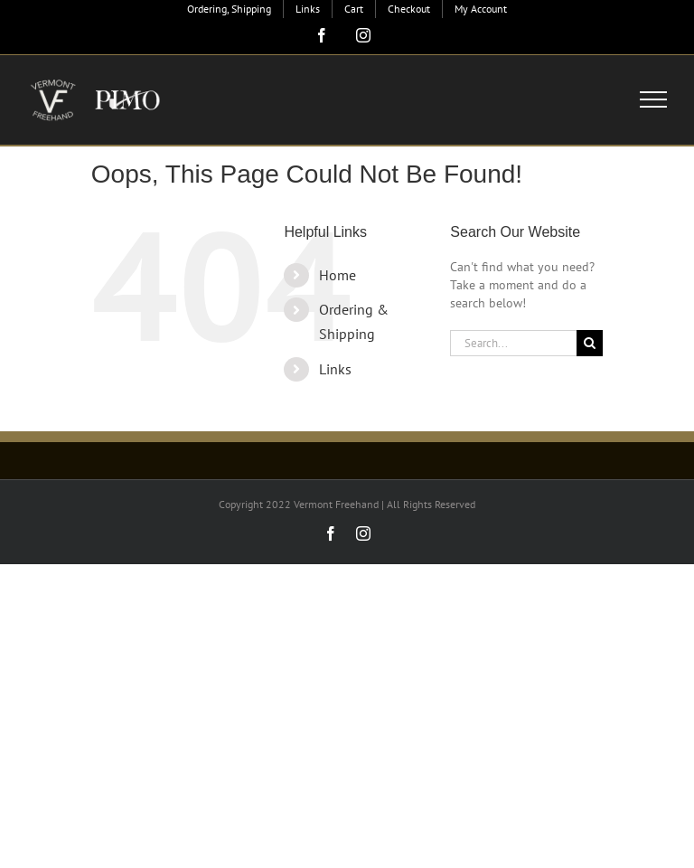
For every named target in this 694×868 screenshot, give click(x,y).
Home (337, 275)
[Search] (590, 343)
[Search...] (513, 343)
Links (335, 369)
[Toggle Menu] (653, 99)
